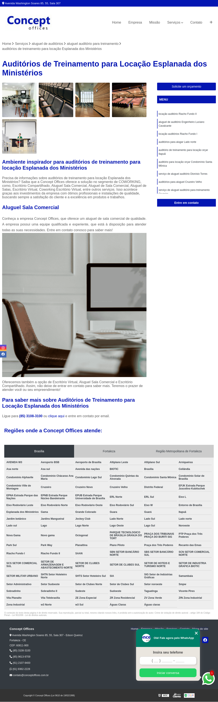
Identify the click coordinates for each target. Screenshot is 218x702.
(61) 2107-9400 (20, 663)
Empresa (135, 22)
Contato (196, 22)
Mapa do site (200, 629)
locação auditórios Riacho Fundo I (178, 134)
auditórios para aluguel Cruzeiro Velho (180, 182)
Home (116, 22)
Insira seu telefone (168, 652)
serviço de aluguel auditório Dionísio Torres (183, 174)
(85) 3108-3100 (31, 416)
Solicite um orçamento (186, 86)
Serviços (173, 22)
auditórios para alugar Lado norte (177, 142)
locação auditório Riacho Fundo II (178, 114)
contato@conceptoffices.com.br (29, 675)
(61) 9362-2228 (20, 669)
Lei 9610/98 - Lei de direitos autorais (29, 615)
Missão (154, 22)
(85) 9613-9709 (20, 656)
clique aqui (56, 416)
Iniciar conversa (168, 673)
